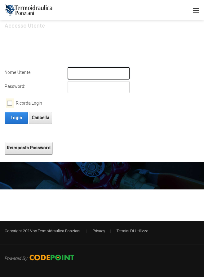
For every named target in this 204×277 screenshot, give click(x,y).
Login (16, 117)
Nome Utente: (18, 72)
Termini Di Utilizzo (133, 231)
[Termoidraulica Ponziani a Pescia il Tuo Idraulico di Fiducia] (29, 9)
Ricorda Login (29, 103)
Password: (15, 86)
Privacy (99, 231)
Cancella (40, 117)
